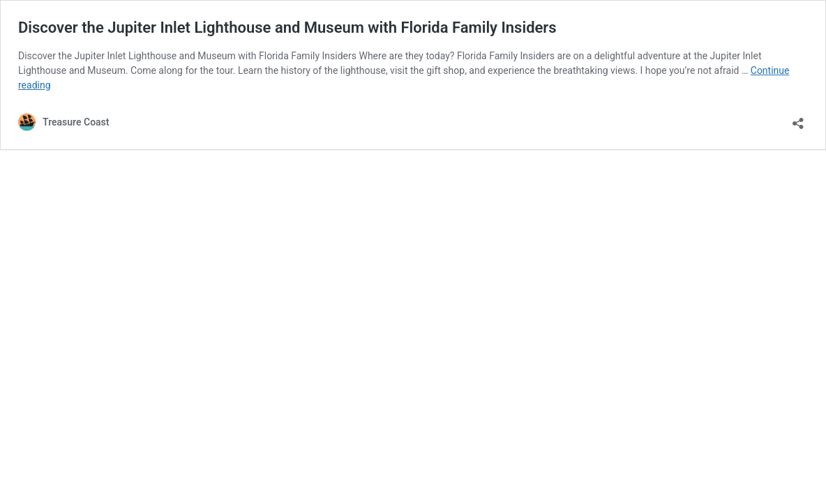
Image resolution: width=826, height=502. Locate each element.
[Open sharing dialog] (798, 119)
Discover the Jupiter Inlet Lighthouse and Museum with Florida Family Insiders (287, 27)
